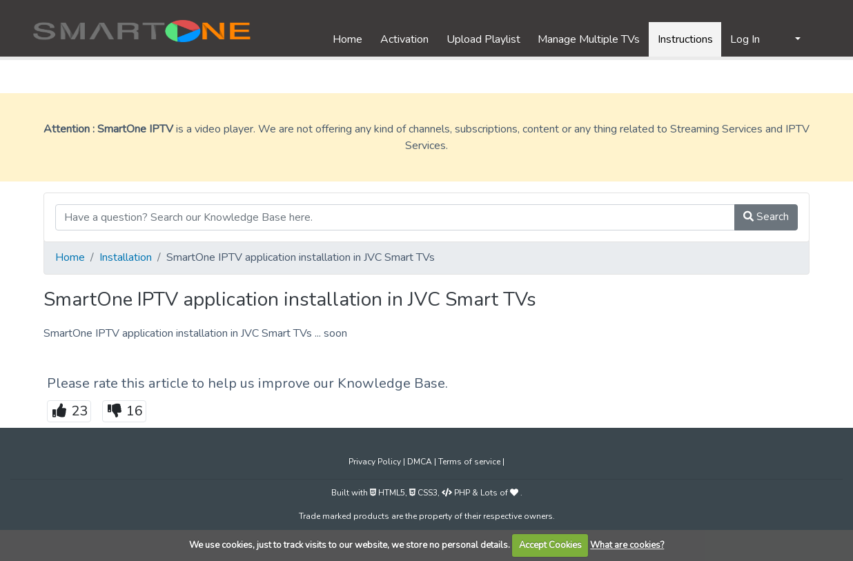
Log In (745, 39)
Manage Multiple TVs (589, 39)
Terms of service (470, 461)
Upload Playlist (483, 39)
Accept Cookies (550, 545)
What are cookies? (627, 545)
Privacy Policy (376, 461)
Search (766, 217)
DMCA (420, 461)
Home (347, 39)
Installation (125, 257)
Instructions (685, 39)
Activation (404, 39)
